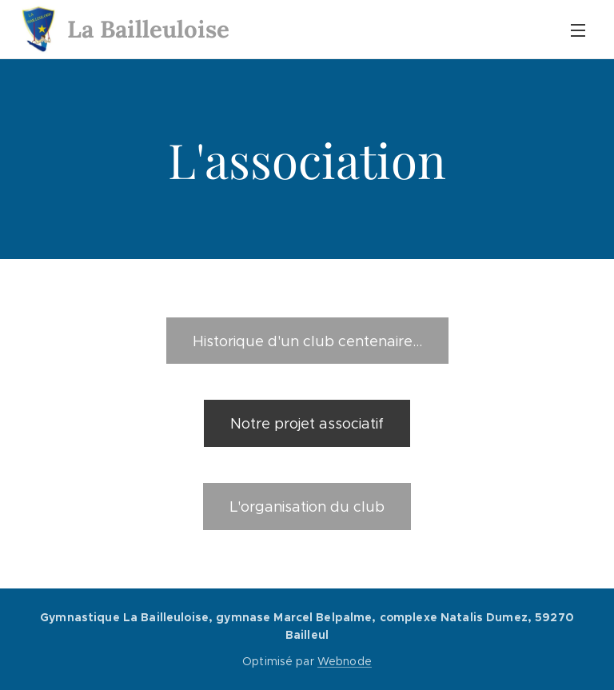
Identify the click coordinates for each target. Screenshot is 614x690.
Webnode (344, 661)
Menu (578, 30)
